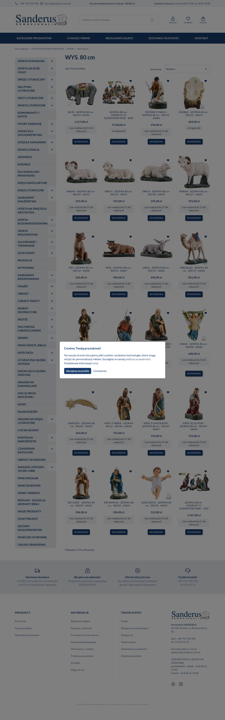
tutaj (95, 363)
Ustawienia (99, 370)
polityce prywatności (140, 359)
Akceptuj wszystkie (77, 370)
